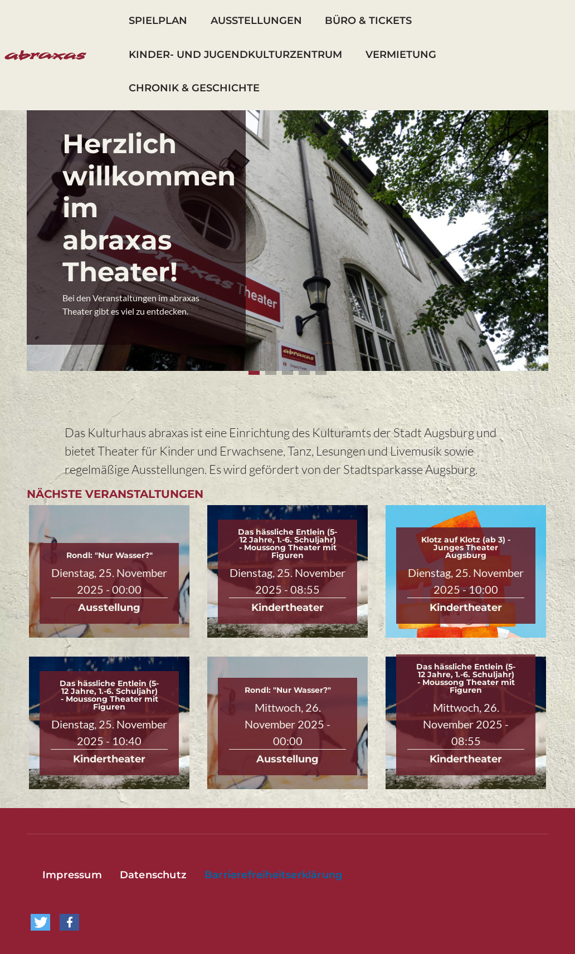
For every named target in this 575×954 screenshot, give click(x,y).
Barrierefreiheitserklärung (273, 875)
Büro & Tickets (368, 20)
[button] (40, 922)
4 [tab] (304, 373)
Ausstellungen (256, 20)
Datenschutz (153, 875)
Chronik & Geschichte (194, 88)
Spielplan (158, 20)
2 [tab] (270, 373)
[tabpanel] (287, 240)
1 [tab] (254, 373)
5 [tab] (321, 373)
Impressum (72, 875)
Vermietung (401, 54)
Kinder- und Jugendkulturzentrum (235, 54)
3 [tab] (287, 373)
